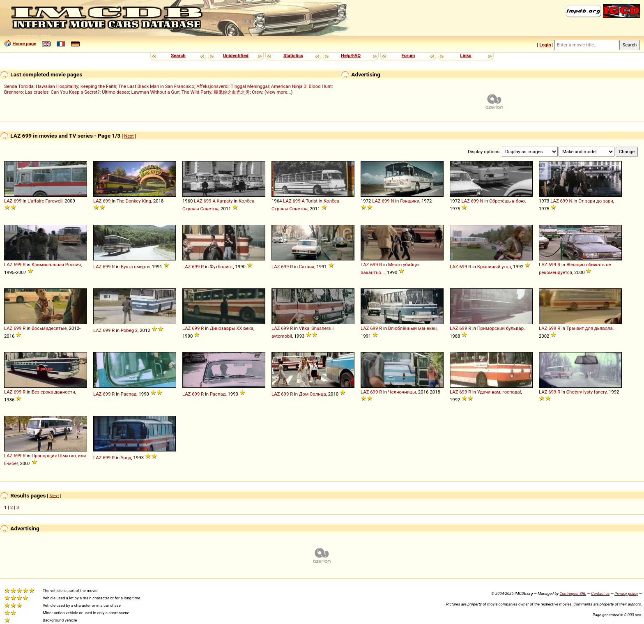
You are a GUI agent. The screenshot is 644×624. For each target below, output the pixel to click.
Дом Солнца (312, 394)
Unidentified (235, 55)
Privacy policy (626, 593)
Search (178, 55)
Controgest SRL (572, 593)
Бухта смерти (135, 266)
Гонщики (409, 201)
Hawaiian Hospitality (57, 86)
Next (128, 136)
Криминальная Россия (56, 264)
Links (465, 55)
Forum (408, 55)
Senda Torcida (19, 86)
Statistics (293, 55)
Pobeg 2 (129, 330)
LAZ (8, 201)
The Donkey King (134, 201)
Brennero (13, 92)
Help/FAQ (351, 55)
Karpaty (225, 201)
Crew (257, 92)
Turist (311, 201)
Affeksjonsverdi (212, 86)
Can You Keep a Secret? (75, 92)
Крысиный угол (494, 266)
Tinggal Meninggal (249, 86)
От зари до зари (595, 201)
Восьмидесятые (49, 328)
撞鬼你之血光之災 (232, 92)
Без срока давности (53, 392)
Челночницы (402, 392)
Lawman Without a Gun (155, 92)
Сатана (307, 266)
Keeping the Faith (98, 86)
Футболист (221, 266)
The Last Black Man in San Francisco (156, 86)
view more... (278, 92)
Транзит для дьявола (589, 328)
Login (545, 45)
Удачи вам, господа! (499, 392)
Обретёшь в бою (507, 201)
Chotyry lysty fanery (586, 392)
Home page (24, 43)
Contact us (600, 593)
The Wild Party (197, 92)
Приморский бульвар (500, 328)
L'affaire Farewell (45, 201)
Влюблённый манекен (412, 328)
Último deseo (115, 92)
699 (17, 201)
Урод (126, 458)
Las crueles (37, 92)
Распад (129, 394)
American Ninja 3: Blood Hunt (301, 86)
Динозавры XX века (231, 328)
